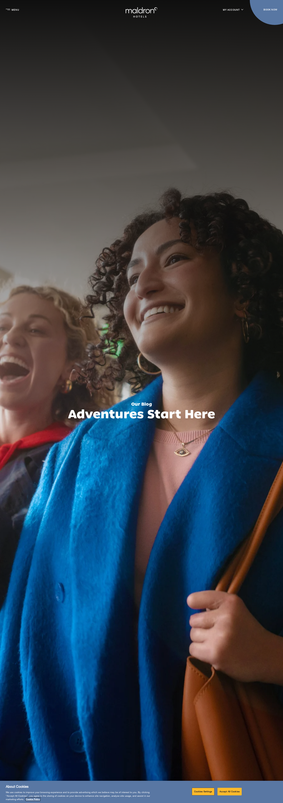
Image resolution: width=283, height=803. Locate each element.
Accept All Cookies (229, 791)
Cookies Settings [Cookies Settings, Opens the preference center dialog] (203, 791)
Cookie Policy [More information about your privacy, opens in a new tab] (33, 799)
